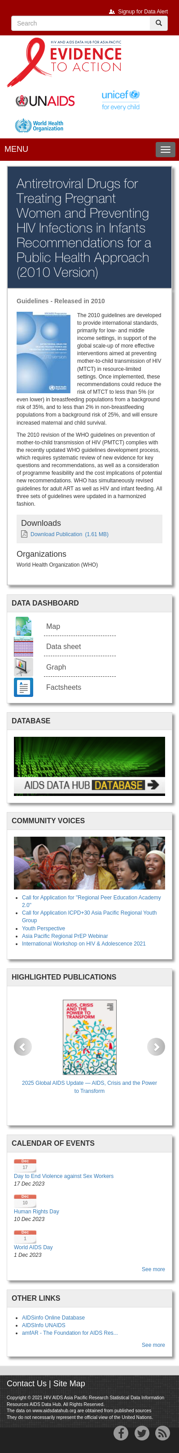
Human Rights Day (36, 1211)
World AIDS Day (33, 1247)
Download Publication (56, 534)
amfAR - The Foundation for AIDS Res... (70, 1333)
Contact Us (27, 1383)
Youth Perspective (43, 928)
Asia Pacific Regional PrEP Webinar (65, 936)
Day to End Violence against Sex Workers (64, 1176)
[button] (23, 1047)
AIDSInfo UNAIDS (43, 1325)
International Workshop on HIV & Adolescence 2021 (84, 944)
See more (153, 1269)
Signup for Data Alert (143, 12)
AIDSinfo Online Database (53, 1318)
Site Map (69, 1383)
